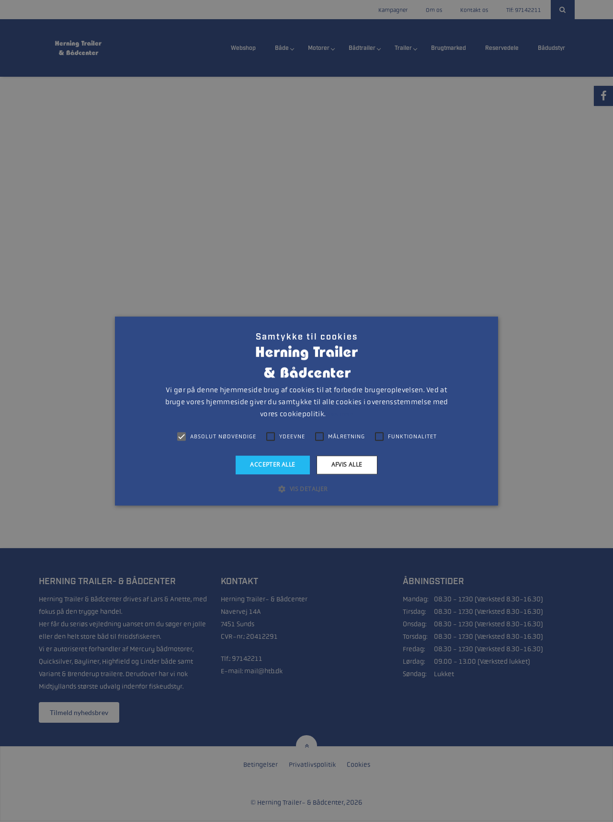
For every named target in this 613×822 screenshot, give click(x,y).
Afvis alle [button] (347, 464)
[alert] (306, 411)
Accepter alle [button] (272, 464)
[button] (306, 488)
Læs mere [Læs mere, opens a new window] (339, 414)
